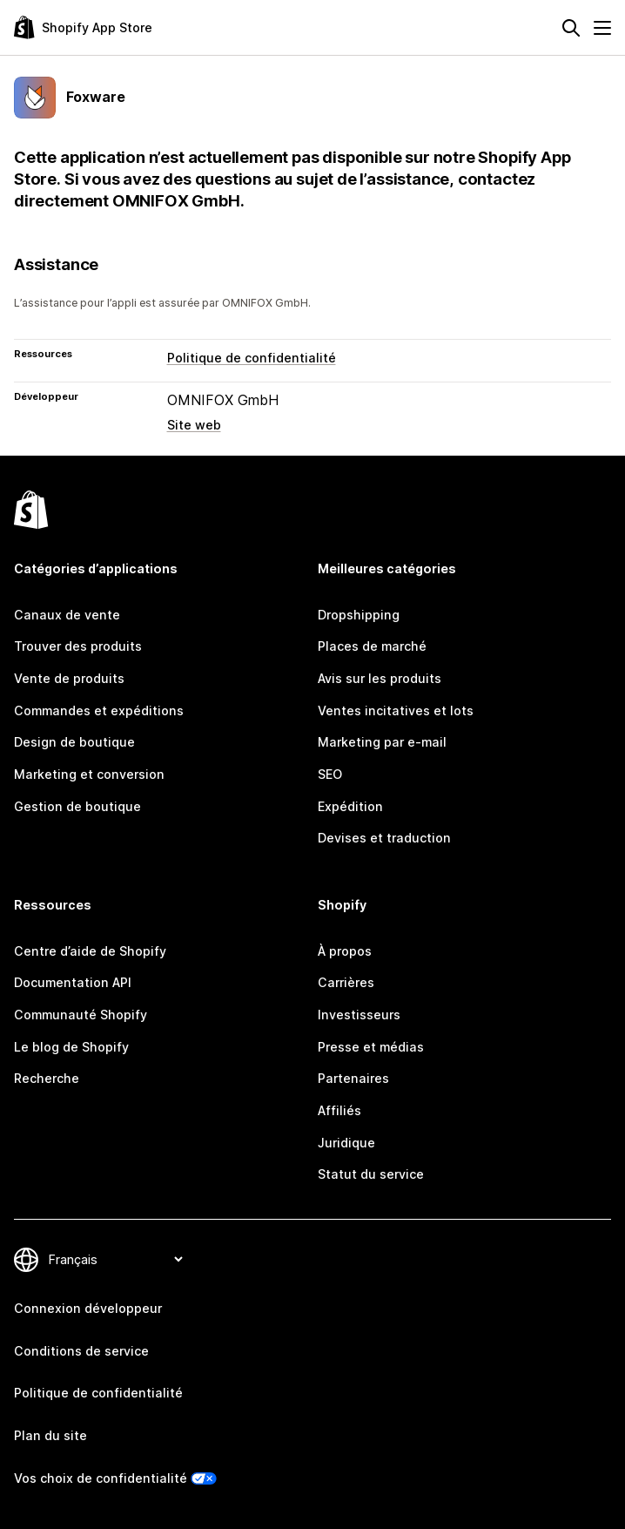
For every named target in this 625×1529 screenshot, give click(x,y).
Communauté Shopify (80, 1014)
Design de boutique (74, 741)
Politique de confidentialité (251, 357)
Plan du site (50, 1435)
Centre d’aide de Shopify (90, 951)
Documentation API (72, 982)
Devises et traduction (384, 837)
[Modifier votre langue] (115, 1259)
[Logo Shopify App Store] (83, 27)
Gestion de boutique (77, 806)
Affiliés (339, 1110)
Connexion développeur (88, 1308)
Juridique (346, 1142)
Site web (194, 424)
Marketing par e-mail (382, 741)
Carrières (346, 982)
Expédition (350, 806)
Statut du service (371, 1174)
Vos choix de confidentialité (100, 1478)
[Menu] (602, 28)
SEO (330, 774)
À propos (345, 951)
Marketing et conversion (89, 774)
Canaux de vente (67, 614)
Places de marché (372, 646)
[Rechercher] (571, 28)
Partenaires (353, 1078)
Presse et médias (371, 1046)
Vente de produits (69, 678)
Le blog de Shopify (71, 1046)
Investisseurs (359, 1014)
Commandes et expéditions (99, 710)
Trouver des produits (78, 646)
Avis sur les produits (379, 678)
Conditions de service (81, 1350)
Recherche (46, 1078)
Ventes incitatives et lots (396, 710)
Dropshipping (359, 614)
